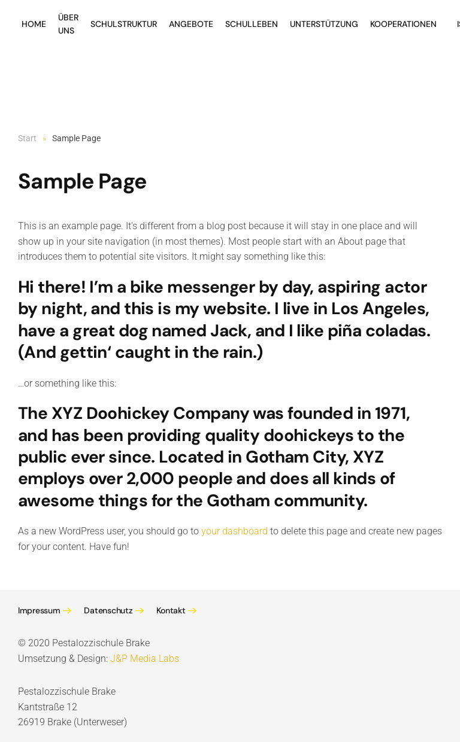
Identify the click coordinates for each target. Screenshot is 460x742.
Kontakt (170, 610)
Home (34, 24)
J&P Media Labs (144, 658)
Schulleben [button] (251, 24)
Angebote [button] (191, 24)
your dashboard (234, 531)
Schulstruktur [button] (123, 24)
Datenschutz (108, 610)
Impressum (39, 610)
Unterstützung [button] (324, 24)
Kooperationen (403, 24)
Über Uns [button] (68, 24)
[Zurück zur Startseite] (20, 54)
